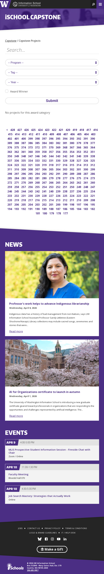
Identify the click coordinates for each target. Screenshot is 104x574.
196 (86, 204)
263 (72, 182)
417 (89, 129)
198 (72, 204)
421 (61, 129)
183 (86, 208)
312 (93, 164)
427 (20, 129)
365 (86, 147)
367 (72, 147)
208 (93, 199)
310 (17, 169)
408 (59, 134)
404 (86, 134)
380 (72, 142)
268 (37, 182)
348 (24, 156)
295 (31, 173)
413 (24, 134)
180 (45, 213)
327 (79, 160)
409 (52, 134)
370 (51, 147)
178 (59, 213)
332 (44, 160)
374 (24, 147)
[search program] (52, 62)
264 (65, 182)
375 (17, 147)
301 (79, 169)
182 (93, 208)
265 (58, 182)
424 (40, 129)
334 (31, 160)
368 (65, 147)
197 (79, 204)
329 (65, 160)
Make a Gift (52, 549)
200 (58, 204)
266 (51, 182)
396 (51, 138)
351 (93, 151)
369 (58, 147)
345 (44, 156)
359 (37, 151)
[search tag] (52, 72)
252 (58, 186)
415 (10, 134)
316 (65, 164)
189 (44, 208)
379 (79, 142)
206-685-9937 (32, 570)
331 (51, 160)
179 (52, 213)
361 (24, 151)
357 (51, 151)
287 (86, 173)
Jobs (20, 528)
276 (72, 177)
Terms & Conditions (76, 528)
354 (72, 151)
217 (31, 199)
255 (37, 186)
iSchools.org (15, 566)
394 (65, 138)
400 (24, 138)
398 (37, 138)
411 (38, 134)
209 (86, 199)
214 (51, 199)
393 (72, 138)
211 (72, 199)
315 (72, 164)
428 (13, 129)
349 (17, 156)
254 (44, 186)
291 (58, 173)
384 (44, 142)
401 (17, 138)
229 (37, 195)
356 (58, 151)
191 (31, 208)
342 (65, 156)
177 (66, 213)
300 (86, 169)
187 (58, 208)
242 (37, 191)
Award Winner (16, 91)
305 (51, 169)
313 (86, 164)
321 (31, 164)
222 (86, 195)
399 (31, 138)
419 (75, 129)
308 (31, 169)
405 (79, 134)
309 (24, 169)
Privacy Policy (53, 528)
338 (93, 156)
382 (58, 142)
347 (31, 156)
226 (58, 195)
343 (58, 156)
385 (37, 142)
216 (37, 199)
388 (17, 142)
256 (31, 186)
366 (79, 147)
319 (44, 164)
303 (65, 169)
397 (44, 138)
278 (58, 177)
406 (73, 134)
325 (93, 160)
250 (72, 186)
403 (93, 134)
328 (72, 160)
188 (51, 208)
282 (31, 177)
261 (86, 182)
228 (44, 195)
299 (93, 169)
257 (24, 186)
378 (86, 142)
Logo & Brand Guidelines (43, 532)
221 (93, 195)
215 (44, 199)
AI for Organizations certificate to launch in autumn (44, 392)
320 (37, 164)
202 (44, 204)
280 (44, 177)
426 (26, 129)
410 (45, 134)
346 (37, 156)
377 (93, 142)
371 (44, 147)
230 (31, 195)
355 (65, 151)
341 (72, 156)
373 (31, 147)
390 (93, 138)
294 (37, 173)
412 (31, 134)
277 (65, 177)
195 (93, 204)
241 (44, 191)
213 (58, 199)
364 (93, 147)
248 (86, 186)
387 (24, 142)
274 (86, 177)
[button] (93, 4)
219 (17, 199)
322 (24, 164)
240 (51, 191)
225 (65, 195)
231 (24, 195)
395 (58, 138)
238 (65, 191)
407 (66, 134)
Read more (16, 331)
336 (17, 160)
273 (93, 177)
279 (51, 177)
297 (17, 173)
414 (17, 134)
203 (37, 204)
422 (54, 129)
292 (51, 173)
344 (51, 156)
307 (37, 169)
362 (17, 151)
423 (47, 129)
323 (17, 164)
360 (31, 151)
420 (68, 129)
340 (79, 156)
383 (51, 142)
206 (17, 204)
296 (24, 173)
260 (93, 182)
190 (37, 208)
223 (79, 195)
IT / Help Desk (68, 532)
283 (24, 177)
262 (79, 182)
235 (86, 191)
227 (51, 195)
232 (17, 195)
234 (93, 191)
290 (65, 173)
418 (82, 129)
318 (51, 164)
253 (51, 186)
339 (86, 156)
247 (93, 186)
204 (31, 204)
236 (79, 191)
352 (86, 151)
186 (65, 208)
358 (44, 151)
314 (79, 164)
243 (31, 191)
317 (58, 164)
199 (65, 204)
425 (33, 129)
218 (24, 199)
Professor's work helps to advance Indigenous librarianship (49, 304)
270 (24, 182)
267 (44, 182)
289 (72, 173)
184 (79, 208)
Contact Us (33, 528)
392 (79, 138)
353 (79, 151)
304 (58, 169)
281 (37, 177)
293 (44, 173)
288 (79, 173)
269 (31, 182)
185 (72, 208)
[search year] (52, 82)
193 (17, 208)
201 (51, 204)
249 (79, 186)
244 (24, 191)
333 (37, 160)
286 (93, 173)
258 (17, 186)
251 (65, 186)
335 (24, 160)
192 (24, 208)
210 (79, 199)
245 (17, 191)
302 (72, 169)
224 (72, 195)
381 (65, 142)
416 (96, 129)
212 (65, 199)
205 (24, 204)
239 (58, 191)
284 (17, 177)
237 (72, 191)
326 (86, 160)
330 (58, 160)
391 (86, 138)
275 (79, 177)
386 (31, 142)
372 (37, 147)
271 (17, 182)
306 (44, 169)
